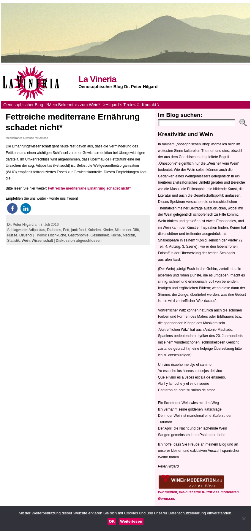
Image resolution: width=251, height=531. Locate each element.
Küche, (117, 235)
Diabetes (54, 230)
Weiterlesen (131, 521)
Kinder (108, 230)
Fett (66, 230)
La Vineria (97, 79)
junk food (78, 230)
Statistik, (14, 241)
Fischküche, (58, 235)
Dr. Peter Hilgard (20, 224)
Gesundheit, (101, 235)
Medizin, (129, 235)
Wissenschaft (42, 241)
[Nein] (244, 519)
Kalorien (94, 230)
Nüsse (12, 235)
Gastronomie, (79, 235)
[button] (12, 208)
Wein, (27, 241)
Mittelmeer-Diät (127, 230)
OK (112, 521)
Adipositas (37, 230)
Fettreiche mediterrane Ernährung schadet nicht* (89, 188)
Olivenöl (25, 235)
